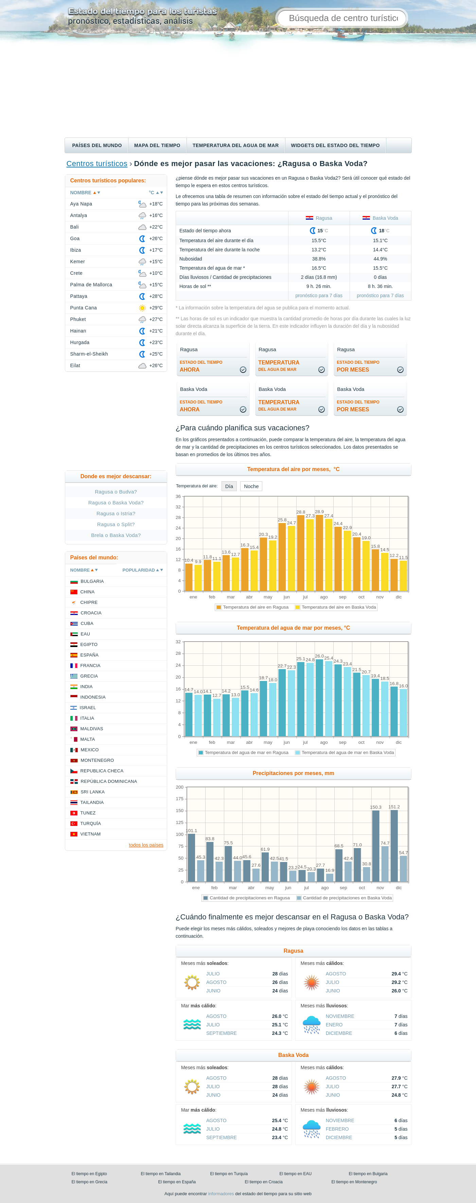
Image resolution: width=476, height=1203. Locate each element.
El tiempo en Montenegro (354, 1182)
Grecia (89, 676)
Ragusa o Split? (116, 524)
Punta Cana (83, 307)
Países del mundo (97, 145)
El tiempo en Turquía (229, 1173)
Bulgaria (92, 581)
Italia (87, 718)
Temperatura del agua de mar (236, 145)
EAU (85, 633)
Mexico (90, 749)
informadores (221, 1193)
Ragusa (319, 218)
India (87, 686)
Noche (251, 486)
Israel (88, 707)
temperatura (278, 366)
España (90, 655)
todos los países (146, 845)
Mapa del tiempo (157, 145)
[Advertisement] (238, 86)
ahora (201, 366)
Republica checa (102, 770)
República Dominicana (109, 781)
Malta (88, 739)
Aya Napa (81, 204)
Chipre (89, 602)
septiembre (221, 1033)
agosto (216, 982)
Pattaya (79, 296)
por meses (358, 366)
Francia (91, 665)
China (88, 591)
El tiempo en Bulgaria (368, 1173)
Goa (75, 238)
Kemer (77, 261)
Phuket (78, 319)
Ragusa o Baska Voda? (116, 502)
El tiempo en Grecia (89, 1182)
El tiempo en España (177, 1182)
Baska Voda (380, 218)
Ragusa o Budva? (116, 492)
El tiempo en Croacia (264, 1182)
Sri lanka (93, 791)
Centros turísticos (97, 163)
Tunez (88, 812)
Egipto (89, 644)
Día (229, 486)
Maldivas (92, 728)
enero (334, 1024)
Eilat (75, 365)
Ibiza (75, 250)
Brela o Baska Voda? (116, 535)
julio (213, 973)
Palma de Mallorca (91, 284)
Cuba (87, 623)
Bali (74, 227)
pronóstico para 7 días (318, 295)
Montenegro (97, 760)
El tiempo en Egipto (89, 1173)
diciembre (339, 1033)
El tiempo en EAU (296, 1173)
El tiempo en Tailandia (161, 1173)
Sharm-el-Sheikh (89, 354)
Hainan (78, 331)
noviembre (340, 1016)
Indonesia (93, 697)
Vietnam (91, 834)
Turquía (91, 823)
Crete (76, 273)
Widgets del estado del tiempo (335, 145)
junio (213, 990)
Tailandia (92, 802)
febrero (337, 1129)
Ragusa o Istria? (115, 513)
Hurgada (80, 342)
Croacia (91, 612)
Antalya (78, 215)
